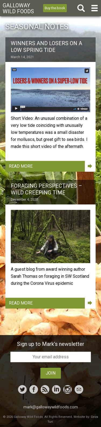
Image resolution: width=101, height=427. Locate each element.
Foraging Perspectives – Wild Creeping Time (46, 189)
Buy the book (55, 8)
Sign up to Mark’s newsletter (50, 344)
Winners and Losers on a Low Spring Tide (46, 46)
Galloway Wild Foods (18, 8)
